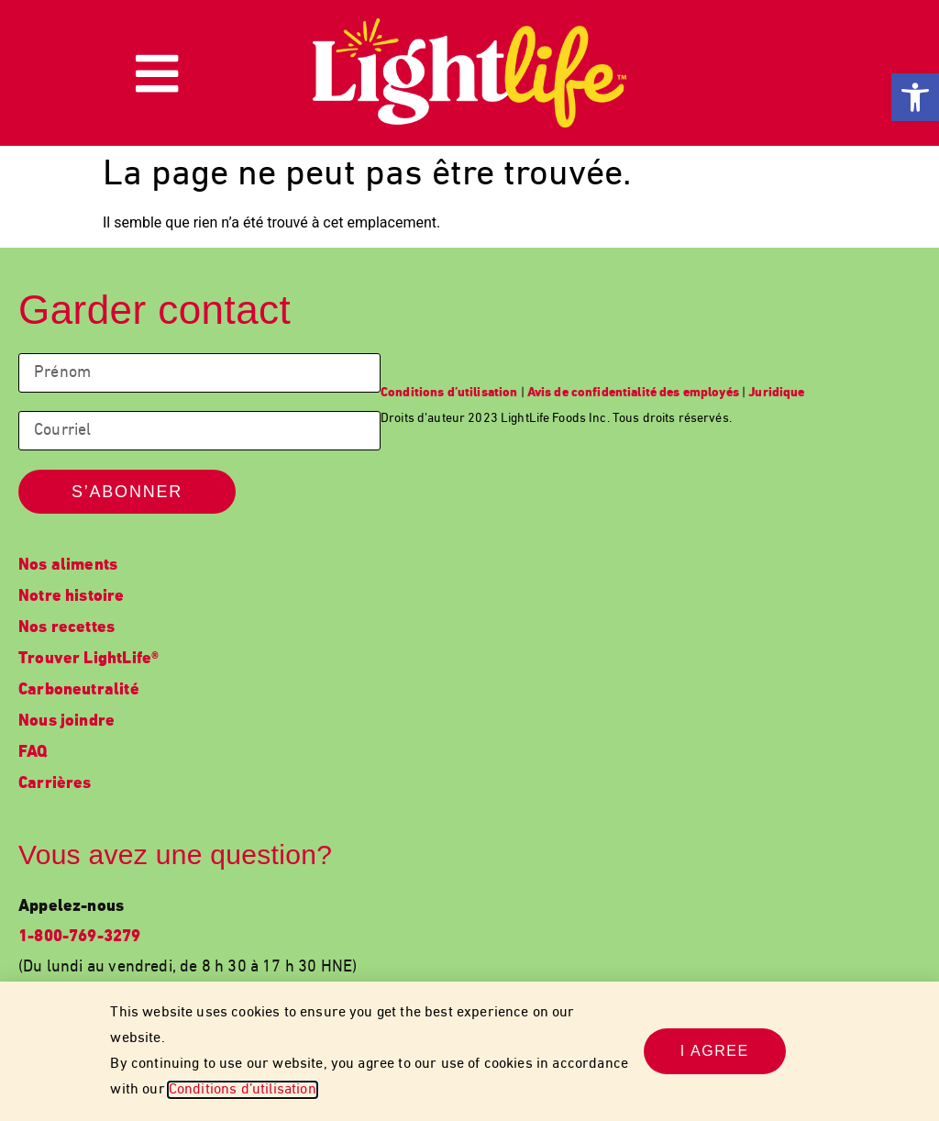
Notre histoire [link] (71, 596)
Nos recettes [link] (66, 628)
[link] (915, 97)
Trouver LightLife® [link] (88, 659)
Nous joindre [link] (66, 721)
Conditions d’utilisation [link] (242, 1089)
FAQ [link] (33, 752)
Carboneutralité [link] (78, 690)
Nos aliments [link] (67, 565)
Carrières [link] (55, 784)
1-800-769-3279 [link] (79, 937)
